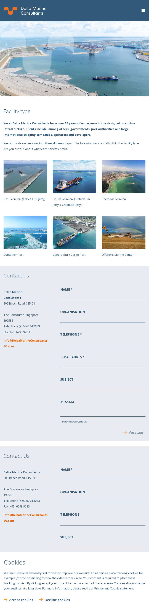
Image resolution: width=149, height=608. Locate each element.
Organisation (72, 312)
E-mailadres (71, 357)
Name (65, 289)
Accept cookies (21, 599)
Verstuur (136, 432)
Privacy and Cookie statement (114, 588)
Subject (66, 379)
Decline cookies (57, 599)
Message (67, 402)
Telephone (70, 334)
